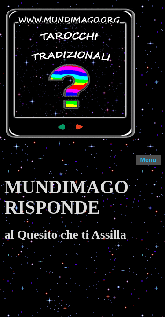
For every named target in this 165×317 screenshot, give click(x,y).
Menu (148, 159)
